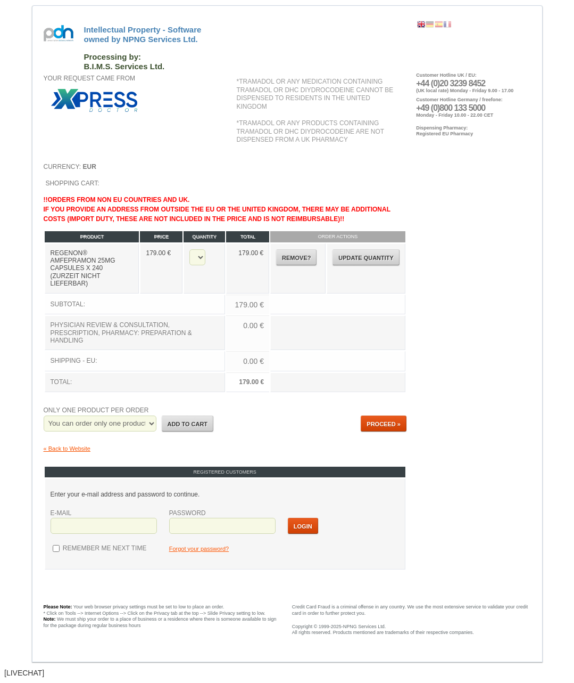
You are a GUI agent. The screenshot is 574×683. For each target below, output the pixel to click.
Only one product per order (96, 410)
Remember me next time (104, 548)
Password (187, 513)
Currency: (70, 166)
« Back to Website (67, 448)
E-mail (61, 513)
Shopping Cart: (225, 286)
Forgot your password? (199, 549)
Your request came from (89, 78)
